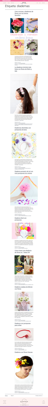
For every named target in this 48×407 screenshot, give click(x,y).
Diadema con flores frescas (24, 352)
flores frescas (26, 284)
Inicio (43, 400)
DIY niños (26, 168)
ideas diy (28, 168)
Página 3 (12, 395)
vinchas (17, 125)
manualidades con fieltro (17, 124)
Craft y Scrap (20, 63)
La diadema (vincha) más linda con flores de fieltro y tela (23, 69)
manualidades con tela (22, 124)
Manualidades (23, 63)
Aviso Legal (5, 403)
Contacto (43, 403)
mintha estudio (28, 406)
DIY (24, 168)
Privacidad (5, 400)
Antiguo (20, 247)
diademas (23, 168)
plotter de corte (27, 124)
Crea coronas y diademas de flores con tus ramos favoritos (24, 13)
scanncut (30, 124)
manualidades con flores (30, 284)
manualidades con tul (26, 215)
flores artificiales (22, 284)
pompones (30, 215)
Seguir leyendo (27, 60)
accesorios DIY (20, 168)
